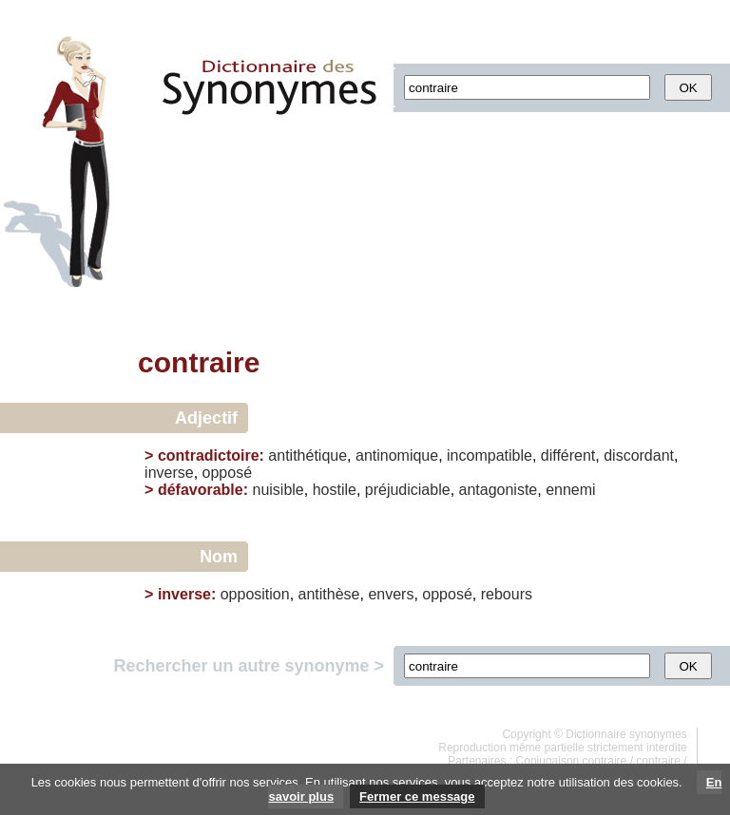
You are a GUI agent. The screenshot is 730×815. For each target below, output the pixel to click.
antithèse (329, 594)
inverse (169, 472)
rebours (506, 594)
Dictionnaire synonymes (626, 734)
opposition (255, 594)
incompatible (489, 455)
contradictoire (208, 455)
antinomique (396, 455)
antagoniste (498, 490)
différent (568, 455)
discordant (639, 455)
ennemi (570, 490)
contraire (658, 761)
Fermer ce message (416, 796)
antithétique (307, 455)
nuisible (277, 490)
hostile (334, 490)
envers (390, 594)
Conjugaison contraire (571, 761)
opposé (227, 472)
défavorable (200, 490)
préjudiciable (408, 490)
